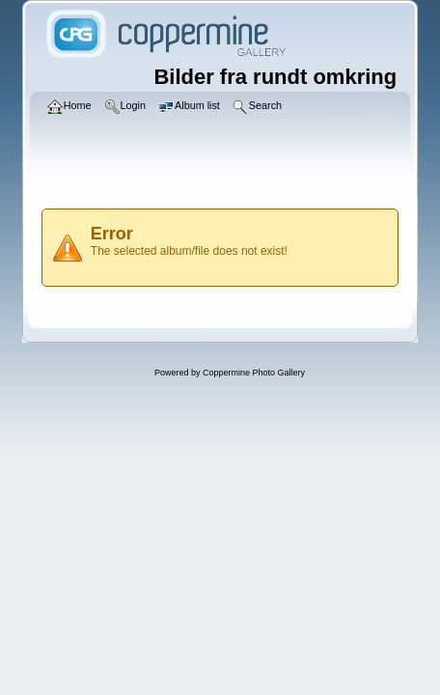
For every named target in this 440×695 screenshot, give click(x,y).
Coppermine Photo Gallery (254, 372)
